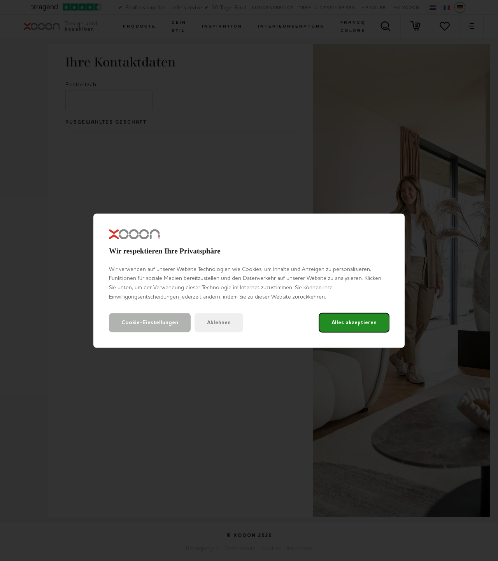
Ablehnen (219, 322)
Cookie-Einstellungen (149, 322)
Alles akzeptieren (354, 322)
